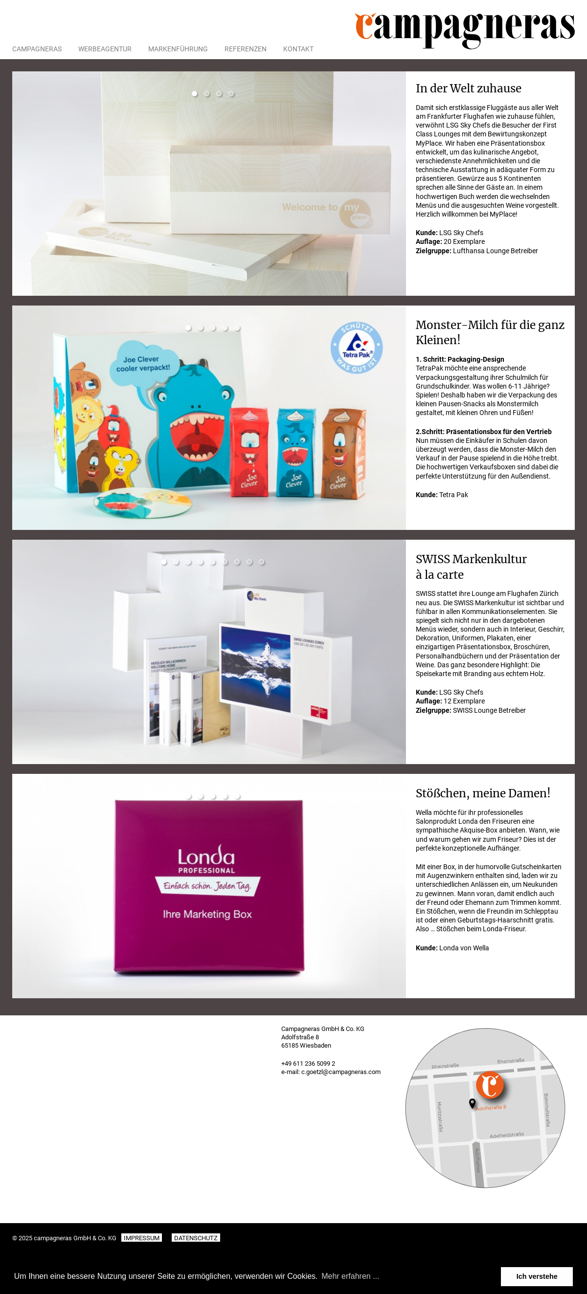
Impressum (141, 1238)
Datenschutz (196, 1238)
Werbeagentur (105, 49)
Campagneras (37, 49)
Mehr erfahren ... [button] (350, 1276)
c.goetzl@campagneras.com (341, 1071)
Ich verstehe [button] (537, 1276)
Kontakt (298, 49)
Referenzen (246, 49)
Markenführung (178, 49)
